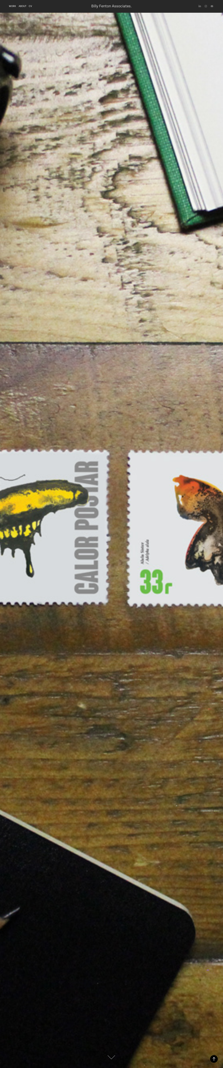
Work (12, 6)
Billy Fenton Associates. (111, 6)
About (22, 6)
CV (30, 6)
